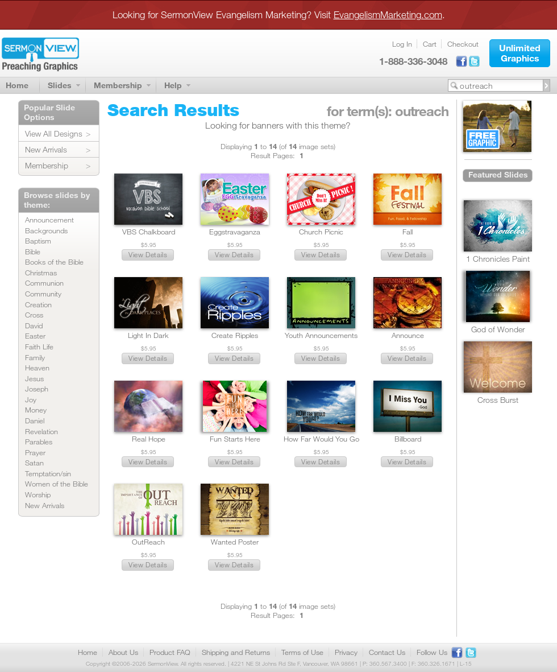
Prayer (35, 452)
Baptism (38, 240)
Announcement (49, 219)
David (34, 325)
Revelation (41, 431)
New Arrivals (46, 149)
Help (173, 85)
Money (36, 409)
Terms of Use (302, 652)
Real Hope (148, 438)
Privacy (346, 652)
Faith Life (39, 346)
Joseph (36, 388)
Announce (408, 335)
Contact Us (387, 652)
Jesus (34, 378)
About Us (123, 652)
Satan (34, 462)
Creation (38, 304)
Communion (44, 282)
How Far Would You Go (321, 438)
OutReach (148, 541)
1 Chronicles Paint (498, 258)
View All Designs (53, 133)
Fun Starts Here (235, 438)
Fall (407, 231)
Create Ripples (234, 335)
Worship (38, 494)
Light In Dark (148, 335)
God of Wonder (498, 329)
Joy (30, 399)
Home (17, 85)
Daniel (34, 420)
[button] (519, 53)
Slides (60, 85)
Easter (35, 335)
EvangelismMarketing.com (388, 14)
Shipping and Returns (236, 652)
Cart (430, 43)
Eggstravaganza (234, 231)
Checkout (463, 43)
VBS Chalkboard (148, 231)
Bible (32, 251)
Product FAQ (169, 652)
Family (35, 357)
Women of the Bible (56, 483)
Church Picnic (321, 231)
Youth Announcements (321, 335)
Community (43, 293)
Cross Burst (497, 400)
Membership (118, 85)
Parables (38, 441)
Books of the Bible (54, 261)
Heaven (37, 367)
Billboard (407, 438)
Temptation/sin (48, 473)
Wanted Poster (235, 541)
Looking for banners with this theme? (278, 125)
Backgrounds (46, 230)
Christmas (41, 272)
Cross (34, 314)
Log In (402, 43)
